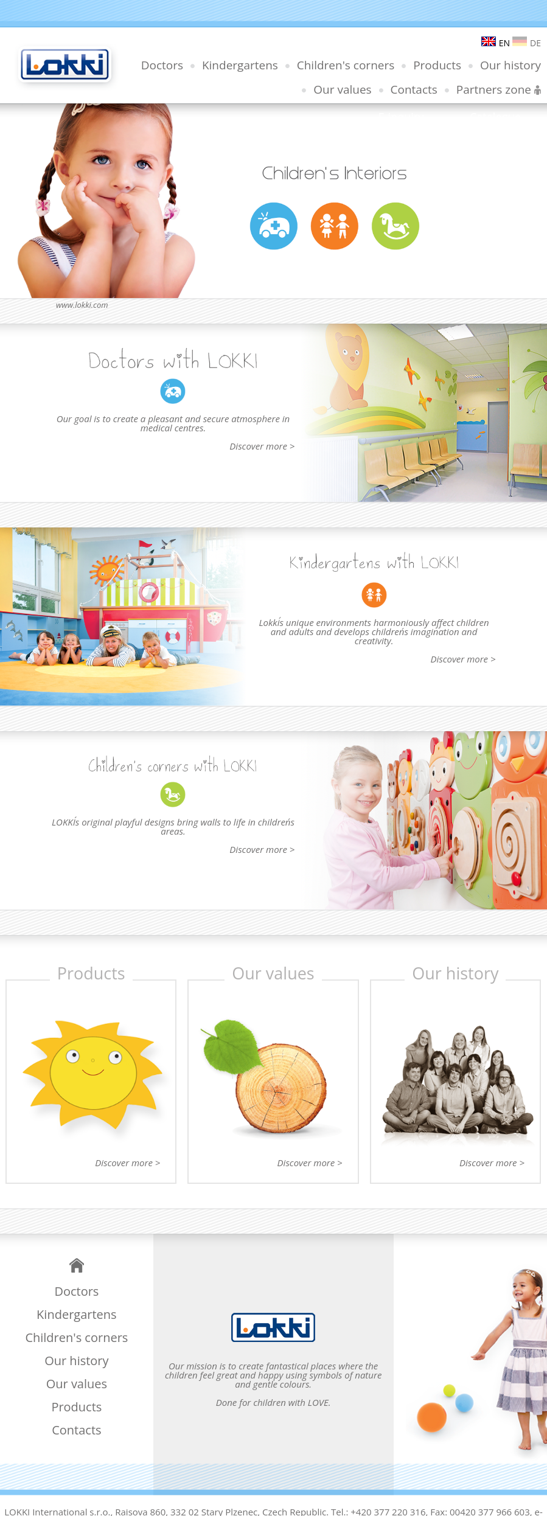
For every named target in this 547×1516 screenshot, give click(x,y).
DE (526, 43)
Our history (510, 65)
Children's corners (346, 65)
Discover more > (261, 446)
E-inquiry (400, 116)
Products (437, 65)
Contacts (414, 89)
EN (495, 43)
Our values (342, 89)
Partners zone (498, 89)
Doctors (162, 65)
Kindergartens (240, 65)
